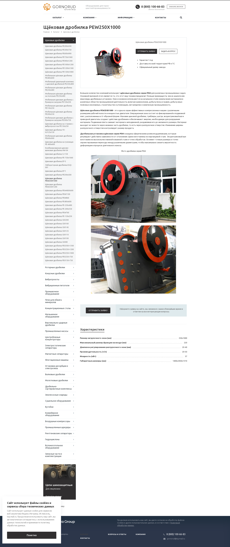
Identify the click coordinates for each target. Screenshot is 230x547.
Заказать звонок (176, 7)
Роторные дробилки (55, 267)
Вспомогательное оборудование (54, 446)
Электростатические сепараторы (55, 346)
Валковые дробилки (55, 374)
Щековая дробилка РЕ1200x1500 (59, 68)
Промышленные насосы (56, 331)
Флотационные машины (57, 360)
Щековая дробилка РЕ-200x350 (58, 209)
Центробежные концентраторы (52, 338)
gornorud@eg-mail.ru (176, 539)
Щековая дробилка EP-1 (55, 171)
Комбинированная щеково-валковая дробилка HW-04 (57, 149)
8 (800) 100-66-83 (152, 6)
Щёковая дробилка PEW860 (57, 198)
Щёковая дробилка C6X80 (56, 242)
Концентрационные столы (58, 308)
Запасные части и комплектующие (53, 455)
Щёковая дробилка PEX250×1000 (59, 253)
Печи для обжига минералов (53, 301)
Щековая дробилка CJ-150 (56, 154)
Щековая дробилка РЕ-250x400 (58, 205)
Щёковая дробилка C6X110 (57, 235)
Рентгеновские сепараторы (58, 433)
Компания (89, 17)
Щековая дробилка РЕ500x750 (58, 50)
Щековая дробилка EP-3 (55, 161)
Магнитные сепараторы (56, 354)
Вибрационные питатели (57, 285)
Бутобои (49, 407)
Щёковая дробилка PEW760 (57, 213)
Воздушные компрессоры (57, 421)
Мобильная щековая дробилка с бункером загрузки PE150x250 (59, 101)
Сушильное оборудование (58, 401)
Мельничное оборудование (52, 315)
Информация (126, 17)
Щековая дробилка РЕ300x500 (58, 175)
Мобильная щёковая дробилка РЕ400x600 (58, 77)
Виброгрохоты (52, 279)
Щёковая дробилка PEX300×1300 (59, 246)
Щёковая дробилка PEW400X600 (59, 190)
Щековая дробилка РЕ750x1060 (58, 57)
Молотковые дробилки (56, 380)
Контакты (160, 17)
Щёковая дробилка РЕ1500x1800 (59, 72)
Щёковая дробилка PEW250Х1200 (53, 186)
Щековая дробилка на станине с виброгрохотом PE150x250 (59, 125)
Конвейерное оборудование (52, 414)
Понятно (32, 535)
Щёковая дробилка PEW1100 (57, 194)
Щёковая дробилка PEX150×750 (59, 260)
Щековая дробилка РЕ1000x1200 (59, 64)
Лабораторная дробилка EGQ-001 (58, 166)
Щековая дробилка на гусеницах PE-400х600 (59, 143)
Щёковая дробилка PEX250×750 (59, 257)
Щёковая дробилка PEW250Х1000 (53, 179)
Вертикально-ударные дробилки (56, 324)
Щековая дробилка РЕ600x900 (58, 53)
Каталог (58, 17)
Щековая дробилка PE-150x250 (58, 216)
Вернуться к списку (52, 506)
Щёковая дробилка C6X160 (57, 224)
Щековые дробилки (55, 40)
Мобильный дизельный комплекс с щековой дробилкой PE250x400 (59, 83)
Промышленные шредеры (58, 427)
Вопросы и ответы (117, 534)
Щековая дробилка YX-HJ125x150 (55, 131)
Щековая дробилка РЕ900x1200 (58, 61)
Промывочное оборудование (52, 292)
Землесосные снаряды (56, 395)
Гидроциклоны (52, 439)
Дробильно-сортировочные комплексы (58, 387)
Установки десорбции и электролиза (56, 367)
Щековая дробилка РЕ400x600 (58, 201)
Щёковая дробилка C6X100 (57, 238)
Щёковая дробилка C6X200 (57, 220)
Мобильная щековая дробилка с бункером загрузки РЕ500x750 (59, 119)
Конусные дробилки (55, 273)
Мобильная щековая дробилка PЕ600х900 (58, 137)
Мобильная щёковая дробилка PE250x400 (58, 89)
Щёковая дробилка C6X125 (57, 231)
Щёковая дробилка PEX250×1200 (59, 249)
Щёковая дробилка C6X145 (57, 227)
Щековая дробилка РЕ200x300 (58, 46)
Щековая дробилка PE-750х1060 (59, 158)
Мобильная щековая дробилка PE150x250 (58, 107)
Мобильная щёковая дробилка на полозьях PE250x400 (58, 95)
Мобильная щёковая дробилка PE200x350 (58, 113)
